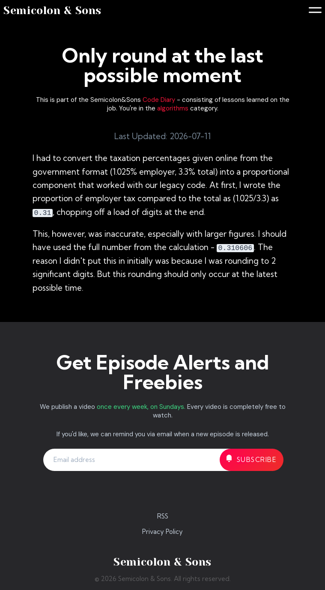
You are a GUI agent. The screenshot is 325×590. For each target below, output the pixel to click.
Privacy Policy (162, 531)
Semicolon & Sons (52, 10)
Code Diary (159, 99)
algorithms (172, 108)
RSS (162, 516)
